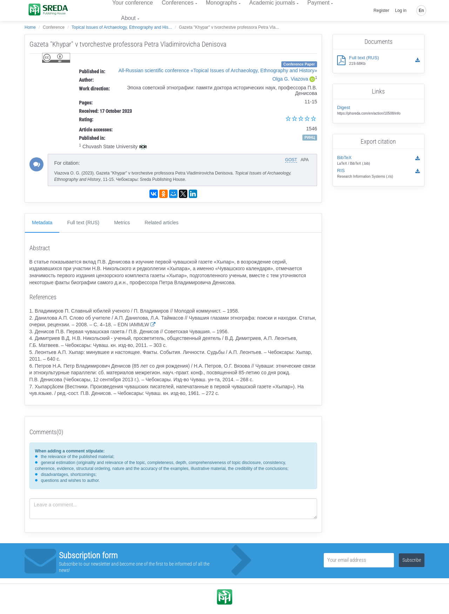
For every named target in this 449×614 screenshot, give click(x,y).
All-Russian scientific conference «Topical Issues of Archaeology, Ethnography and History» (218, 70)
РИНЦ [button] (309, 137)
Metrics (122, 222)
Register (381, 10)
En (421, 10)
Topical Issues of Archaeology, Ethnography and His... (122, 27)
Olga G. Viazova (290, 79)
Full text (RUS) (83, 222)
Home (30, 27)
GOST (291, 159)
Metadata (42, 222)
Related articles (162, 222)
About (128, 18)
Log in (401, 10)
